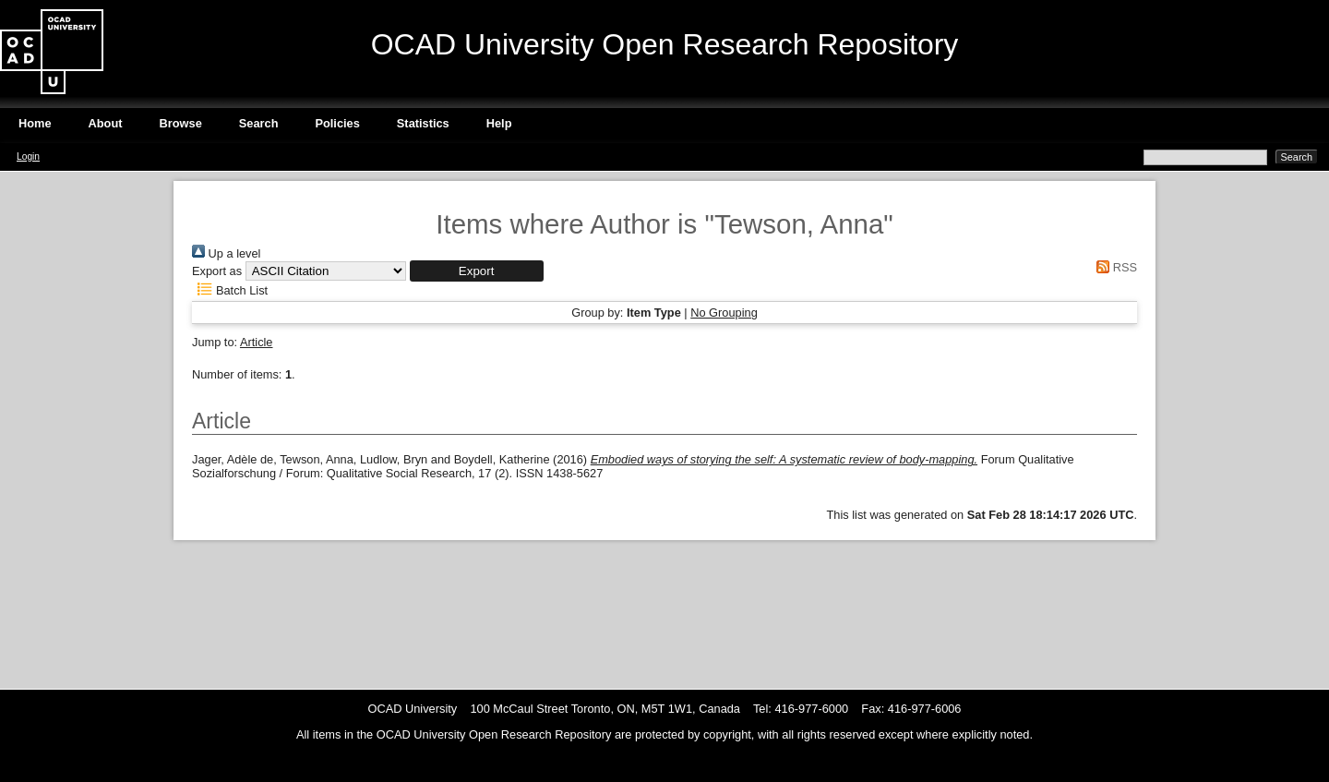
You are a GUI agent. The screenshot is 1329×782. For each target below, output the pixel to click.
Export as (217, 271)
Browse (181, 123)
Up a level (226, 253)
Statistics (423, 123)
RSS (1114, 267)
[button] (477, 271)
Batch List (230, 290)
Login (28, 156)
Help (499, 123)
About (106, 123)
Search (259, 123)
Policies (337, 123)
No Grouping (724, 312)
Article (256, 342)
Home (35, 123)
